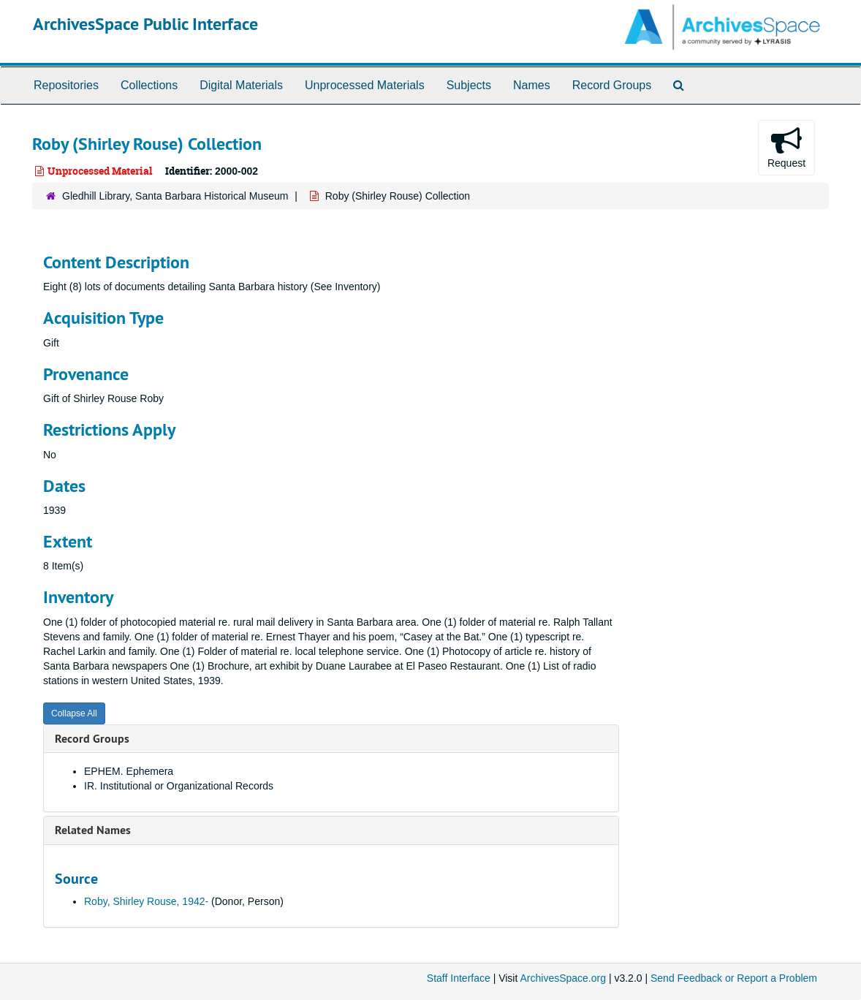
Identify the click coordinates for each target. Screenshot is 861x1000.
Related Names (93, 830)
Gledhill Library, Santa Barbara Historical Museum (175, 196)
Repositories (66, 85)
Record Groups (612, 85)
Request (786, 147)
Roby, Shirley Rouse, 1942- (146, 901)
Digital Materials (241, 85)
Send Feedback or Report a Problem (734, 978)
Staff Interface (458, 978)
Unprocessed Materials (365, 85)
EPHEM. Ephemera (128, 771)
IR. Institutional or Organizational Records (178, 786)
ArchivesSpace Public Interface (145, 23)
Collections (149, 85)
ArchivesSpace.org (563, 978)
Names (531, 85)
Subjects (469, 85)
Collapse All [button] (74, 713)
